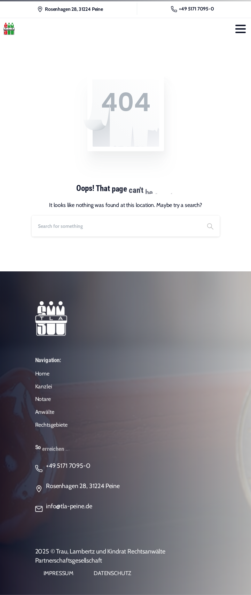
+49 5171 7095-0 (192, 9)
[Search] (116, 226)
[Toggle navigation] (241, 29)
